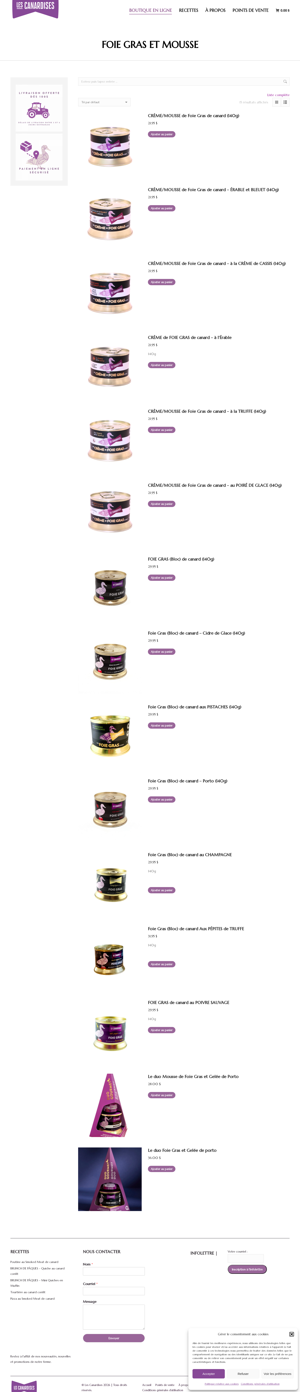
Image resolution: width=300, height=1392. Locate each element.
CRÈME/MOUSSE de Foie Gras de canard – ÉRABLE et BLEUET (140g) (213, 189)
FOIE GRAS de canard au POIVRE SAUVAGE (188, 1002)
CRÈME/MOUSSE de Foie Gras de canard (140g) (193, 115)
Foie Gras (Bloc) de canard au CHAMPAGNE (190, 854)
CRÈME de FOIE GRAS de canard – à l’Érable (189, 337)
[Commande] (104, 102)
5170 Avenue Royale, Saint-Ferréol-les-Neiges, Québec (176, 4)
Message (89, 1301)
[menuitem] (282, 4)
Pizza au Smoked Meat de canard (32, 1298)
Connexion (259, 4)
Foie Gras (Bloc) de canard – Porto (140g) (187, 781)
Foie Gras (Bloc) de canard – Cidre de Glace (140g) (196, 633)
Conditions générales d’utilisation (260, 1383)
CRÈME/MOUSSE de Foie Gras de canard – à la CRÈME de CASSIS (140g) (217, 263)
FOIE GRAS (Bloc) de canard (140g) (181, 559)
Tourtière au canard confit (27, 1292)
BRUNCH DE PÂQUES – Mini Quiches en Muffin (36, 1283)
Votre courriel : (238, 1251)
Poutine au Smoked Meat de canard (34, 1262)
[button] (292, 1334)
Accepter (208, 1374)
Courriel (90, 1284)
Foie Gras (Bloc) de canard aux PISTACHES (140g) (194, 707)
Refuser (243, 1374)
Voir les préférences (277, 1374)
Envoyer (114, 1338)
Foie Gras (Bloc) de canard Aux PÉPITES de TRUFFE (196, 928)
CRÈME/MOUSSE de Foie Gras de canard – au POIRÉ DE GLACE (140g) (215, 485)
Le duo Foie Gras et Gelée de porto (182, 1150)
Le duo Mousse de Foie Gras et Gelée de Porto (193, 1076)
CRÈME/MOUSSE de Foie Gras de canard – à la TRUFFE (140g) (207, 411)
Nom (88, 1264)
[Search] (233, 4)
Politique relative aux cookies (222, 1383)
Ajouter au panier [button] (161, 134)
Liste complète (278, 95)
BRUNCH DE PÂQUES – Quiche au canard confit (37, 1271)
